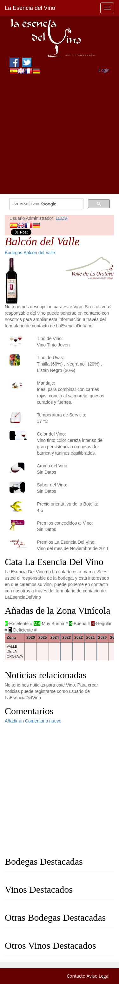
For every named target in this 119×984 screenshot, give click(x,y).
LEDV (62, 218)
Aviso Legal (98, 976)
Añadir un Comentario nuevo (33, 720)
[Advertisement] (59, 134)
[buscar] (45, 204)
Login (104, 70)
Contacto (76, 976)
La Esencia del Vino (30, 8)
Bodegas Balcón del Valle (30, 252)
